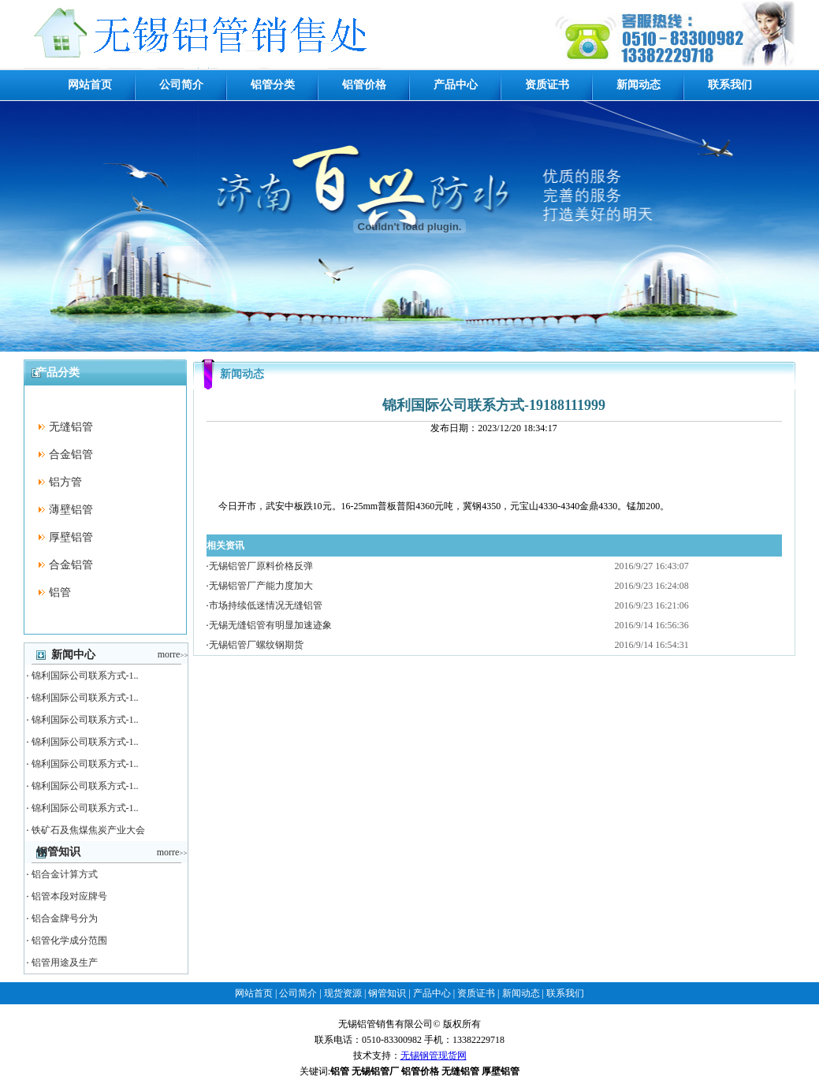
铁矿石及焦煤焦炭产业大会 (88, 830)
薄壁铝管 (71, 510)
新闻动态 (638, 85)
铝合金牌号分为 (65, 918)
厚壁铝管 (71, 537)
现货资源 (343, 993)
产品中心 (456, 85)
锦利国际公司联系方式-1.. (85, 675)
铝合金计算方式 (65, 874)
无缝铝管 (71, 427)
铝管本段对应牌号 (69, 896)
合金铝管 (71, 454)
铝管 (60, 592)
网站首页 (90, 85)
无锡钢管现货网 (433, 1055)
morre (173, 654)
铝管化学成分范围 (69, 940)
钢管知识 (387, 993)
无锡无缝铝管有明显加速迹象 (270, 625)
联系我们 (730, 85)
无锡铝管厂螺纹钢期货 (256, 644)
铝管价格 (364, 85)
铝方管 (65, 482)
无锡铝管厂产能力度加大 (261, 585)
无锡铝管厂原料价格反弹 (261, 566)
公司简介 (181, 85)
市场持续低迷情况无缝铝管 (265, 605)
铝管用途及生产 (65, 962)
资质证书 (547, 85)
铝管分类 (273, 85)
